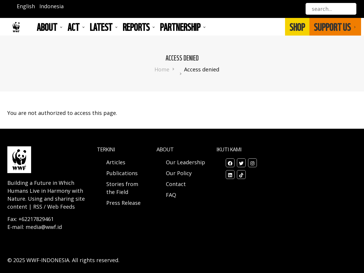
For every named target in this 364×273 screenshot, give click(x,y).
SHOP (297, 27)
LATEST (101, 27)
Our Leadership (185, 162)
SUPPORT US (332, 27)
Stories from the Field (122, 187)
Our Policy (179, 173)
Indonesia (51, 6)
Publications (122, 173)
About (47, 27)
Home (161, 69)
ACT (74, 27)
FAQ (171, 194)
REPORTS (136, 27)
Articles (115, 162)
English (26, 6)
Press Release (123, 202)
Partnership (180, 27)
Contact (176, 183)
